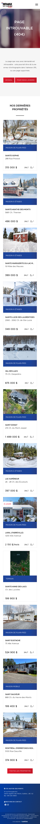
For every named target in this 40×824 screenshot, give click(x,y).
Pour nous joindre (26, 80)
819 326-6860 (12, 795)
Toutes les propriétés (20, 771)
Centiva (24, 821)
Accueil (8, 80)
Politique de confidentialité (19, 817)
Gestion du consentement (24, 818)
